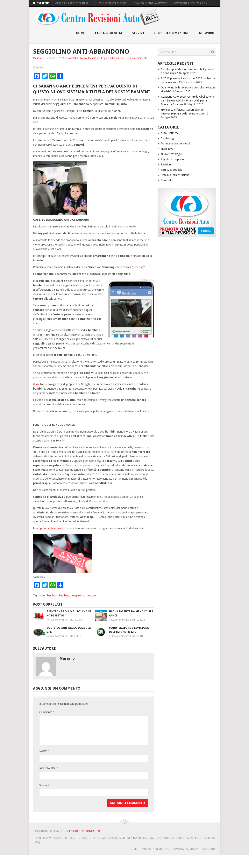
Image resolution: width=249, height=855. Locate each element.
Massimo (38, 58)
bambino (64, 595)
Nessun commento (137, 58)
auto (42, 595)
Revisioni (166, 164)
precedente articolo (51, 528)
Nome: (44, 751)
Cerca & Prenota (108, 33)
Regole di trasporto (112, 58)
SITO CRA (209, 848)
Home (80, 33)
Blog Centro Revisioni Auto (80, 831)
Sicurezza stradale (171, 169)
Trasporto (167, 180)
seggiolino (78, 595)
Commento (46, 712)
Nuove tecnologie (90, 58)
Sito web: (44, 785)
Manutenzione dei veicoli (175, 143)
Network (206, 33)
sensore (91, 595)
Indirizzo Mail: (48, 768)
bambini (52, 595)
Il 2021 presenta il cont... (111, 3)
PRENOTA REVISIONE (155, 848)
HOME (133, 848)
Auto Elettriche (170, 133)
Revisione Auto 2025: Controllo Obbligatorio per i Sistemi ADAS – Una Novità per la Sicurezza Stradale (187, 100)
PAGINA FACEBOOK (186, 848)
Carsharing (167, 138)
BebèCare (138, 267)
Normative (73, 58)
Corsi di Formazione (171, 33)
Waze (36, 384)
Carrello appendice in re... (72, 3)
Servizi (138, 33)
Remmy (102, 399)
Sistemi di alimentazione (175, 175)
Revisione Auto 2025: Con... (191, 3)
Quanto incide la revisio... (151, 3)
